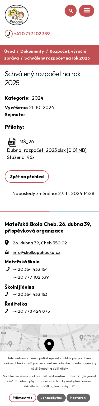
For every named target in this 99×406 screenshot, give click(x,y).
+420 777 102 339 (32, 33)
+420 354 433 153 (30, 294)
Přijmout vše (22, 398)
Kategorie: (17, 98)
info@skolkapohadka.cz (36, 252)
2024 (37, 98)
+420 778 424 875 (31, 311)
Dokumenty (32, 51)
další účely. (60, 368)
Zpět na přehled (27, 176)
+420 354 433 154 (30, 269)
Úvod (9, 51)
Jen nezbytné (51, 398)
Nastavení (78, 398)
